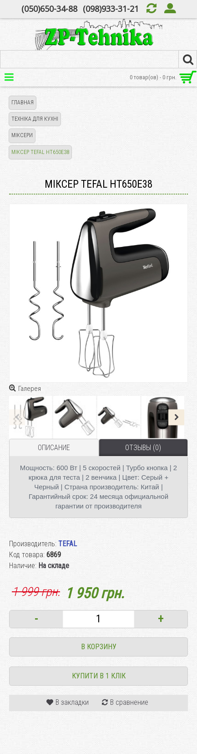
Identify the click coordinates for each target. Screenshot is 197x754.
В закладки (72, 702)
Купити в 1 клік (99, 676)
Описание (54, 447)
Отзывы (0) (143, 447)
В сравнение (129, 702)
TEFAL (67, 543)
